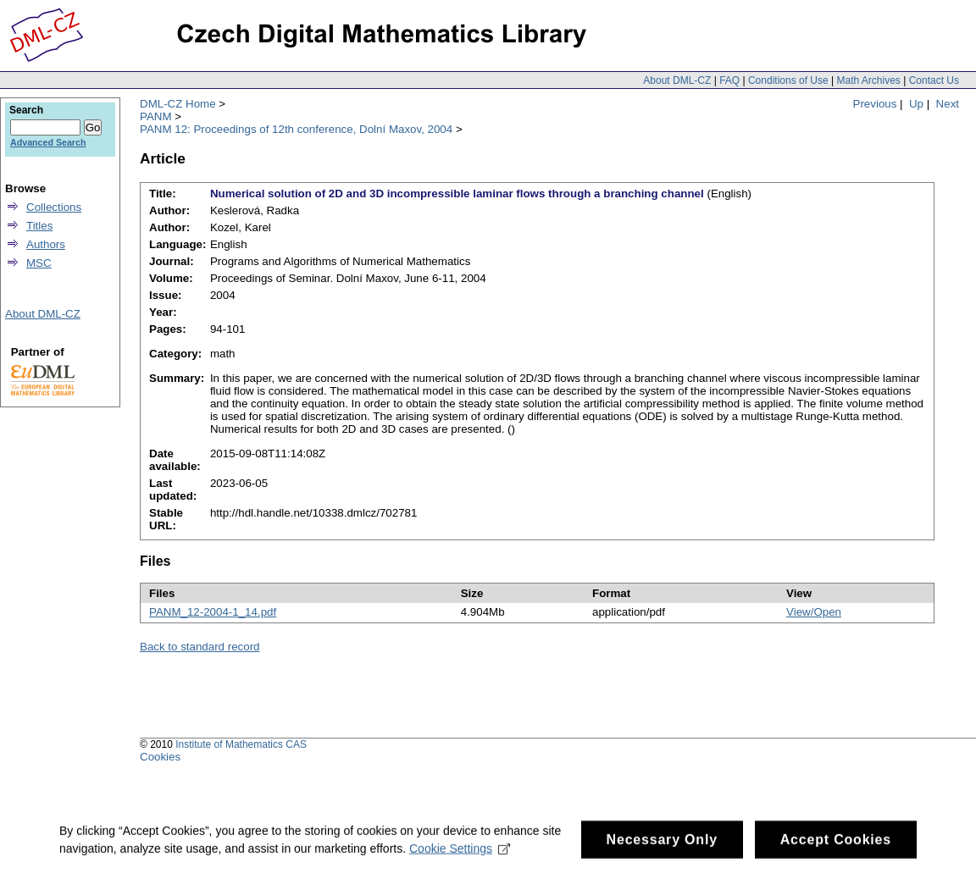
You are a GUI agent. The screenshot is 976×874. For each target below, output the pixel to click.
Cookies (160, 756)
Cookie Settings (459, 853)
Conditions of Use (788, 80)
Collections (53, 207)
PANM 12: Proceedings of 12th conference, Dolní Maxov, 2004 (296, 129)
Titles (39, 225)
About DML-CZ (677, 80)
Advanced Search (48, 142)
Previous (875, 103)
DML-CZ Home (178, 103)
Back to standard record (200, 646)
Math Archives (868, 80)
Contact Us (934, 80)
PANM (156, 116)
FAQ (729, 80)
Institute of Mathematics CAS (241, 744)
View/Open (813, 612)
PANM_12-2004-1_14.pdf (212, 612)
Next (947, 103)
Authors (45, 244)
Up (916, 103)
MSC (39, 263)
